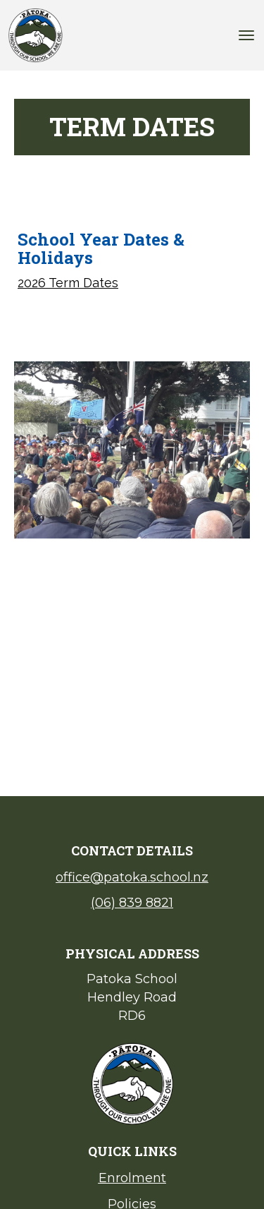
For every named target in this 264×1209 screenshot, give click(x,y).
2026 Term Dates (68, 282)
